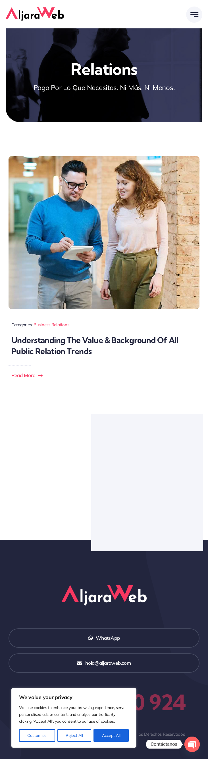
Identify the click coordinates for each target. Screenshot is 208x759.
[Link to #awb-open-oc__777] (194, 15)
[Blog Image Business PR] (104, 159)
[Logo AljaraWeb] (35, 10)
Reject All (74, 735)
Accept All (111, 735)
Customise (37, 735)
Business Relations (51, 324)
